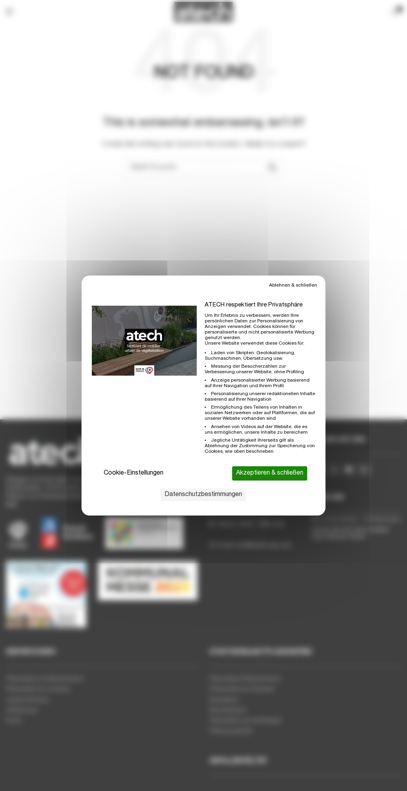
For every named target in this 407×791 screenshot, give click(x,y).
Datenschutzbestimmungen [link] (203, 495)
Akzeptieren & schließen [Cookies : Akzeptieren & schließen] (269, 473)
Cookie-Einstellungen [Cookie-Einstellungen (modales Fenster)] (133, 473)
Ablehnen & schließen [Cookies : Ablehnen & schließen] (293, 285)
